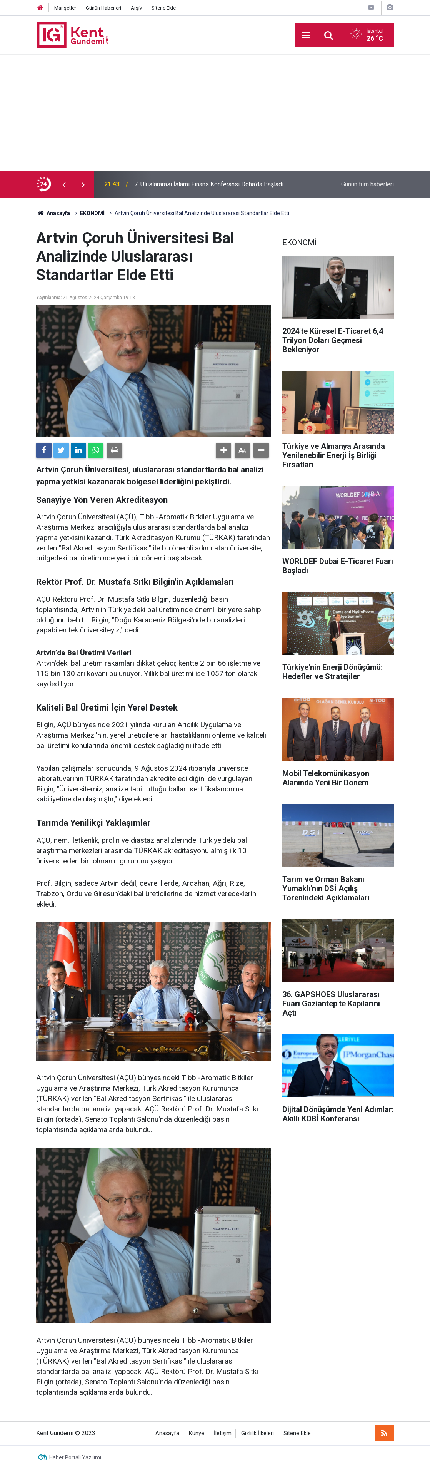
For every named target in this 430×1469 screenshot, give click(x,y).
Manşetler (65, 8)
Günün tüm (367, 184)
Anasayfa (167, 1433)
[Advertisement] (215, 113)
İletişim (223, 1433)
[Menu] (306, 35)
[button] (223, 450)
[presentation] (63, 184)
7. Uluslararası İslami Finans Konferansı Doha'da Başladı (208, 184)
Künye (196, 1433)
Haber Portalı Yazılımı (75, 1457)
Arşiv (136, 8)
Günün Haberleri (103, 8)
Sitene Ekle (164, 8)
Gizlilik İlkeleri (257, 1433)
